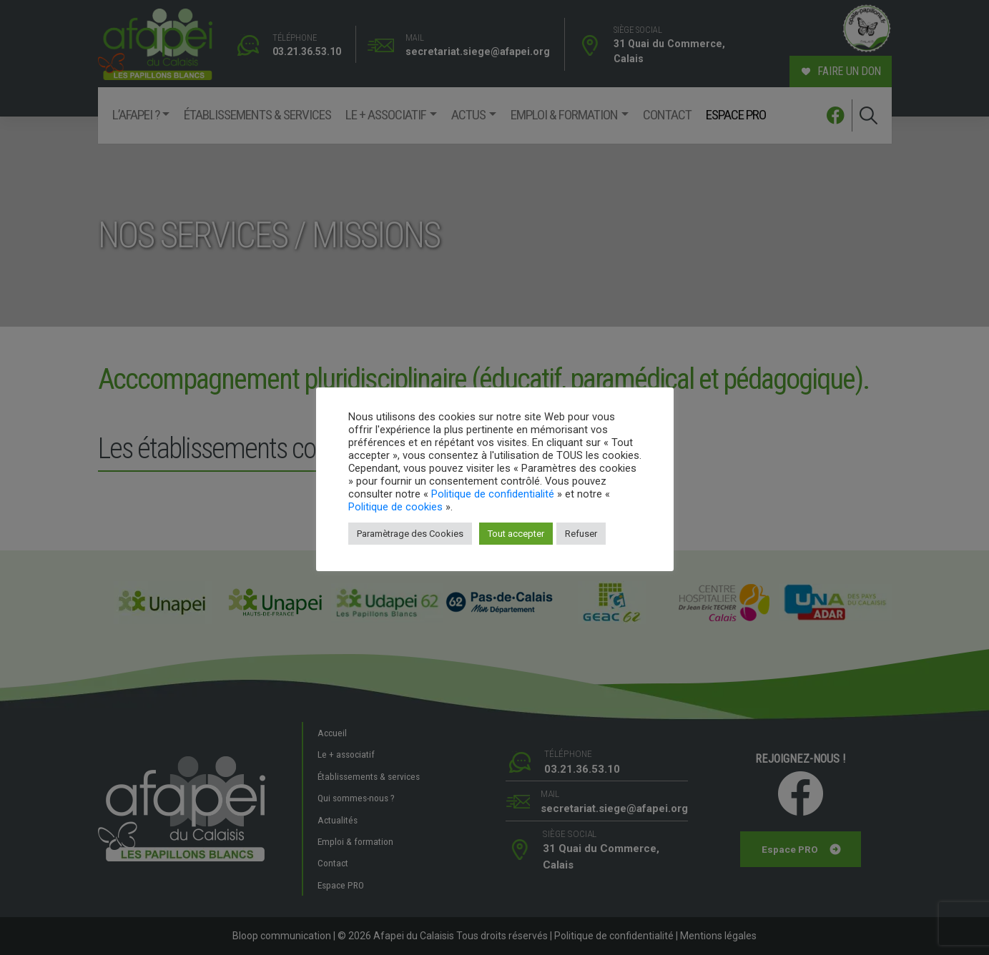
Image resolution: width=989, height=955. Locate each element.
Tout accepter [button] (516, 533)
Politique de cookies (395, 506)
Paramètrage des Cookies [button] (410, 533)
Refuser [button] (581, 533)
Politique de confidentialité (492, 494)
